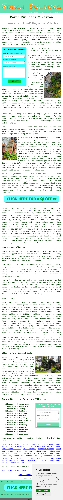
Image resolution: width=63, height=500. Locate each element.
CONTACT (48, 12)
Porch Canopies (17, 463)
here (21, 349)
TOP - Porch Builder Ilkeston (15, 470)
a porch (53, 103)
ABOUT (42, 12)
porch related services (21, 394)
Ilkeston (27, 210)
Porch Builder (47, 444)
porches (5, 238)
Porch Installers (52, 458)
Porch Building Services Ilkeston (24, 399)
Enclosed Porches (46, 449)
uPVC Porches (14, 444)
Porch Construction (19, 446)
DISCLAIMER (56, 12)
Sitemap (3, 482)
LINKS (36, 12)
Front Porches (29, 449)
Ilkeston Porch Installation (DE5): (19, 28)
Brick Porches (53, 446)
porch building (8, 346)
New (19, 482)
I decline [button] (46, 490)
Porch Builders (11, 482)
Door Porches (48, 451)
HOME (30, 12)
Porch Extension (30, 444)
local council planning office (37, 165)
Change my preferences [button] (43, 494)
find (9, 302)
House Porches (48, 460)
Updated (24, 482)
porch (54, 142)
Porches (19, 451)
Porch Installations (11, 449)
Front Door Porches (33, 458)
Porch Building (38, 446)
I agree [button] (39, 490)
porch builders (47, 333)
